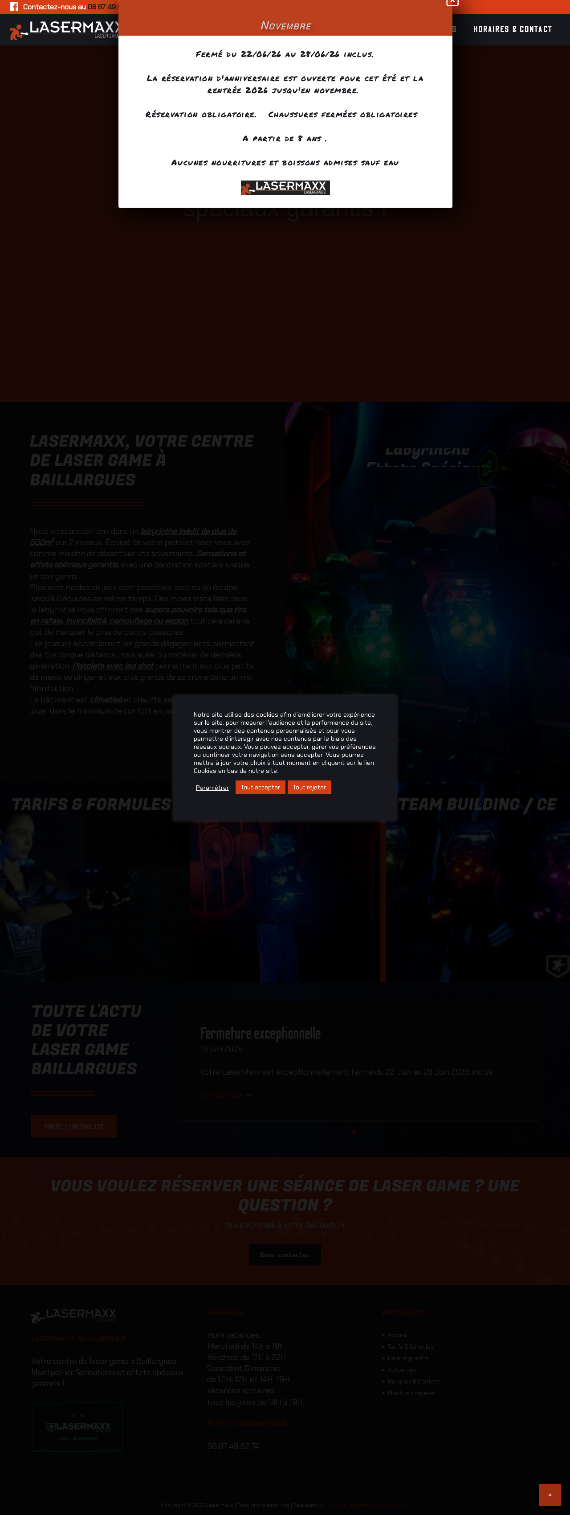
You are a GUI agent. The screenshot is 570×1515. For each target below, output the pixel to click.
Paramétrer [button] (212, 788)
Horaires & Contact (513, 29)
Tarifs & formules (278, 29)
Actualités (434, 29)
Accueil (209, 29)
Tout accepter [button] (260, 787)
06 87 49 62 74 (111, 7)
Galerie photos (363, 29)
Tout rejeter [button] (309, 787)
